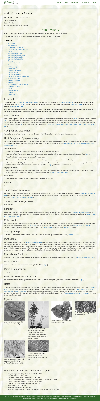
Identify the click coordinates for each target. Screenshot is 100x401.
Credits (94, 2)
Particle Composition (14, 74)
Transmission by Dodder (15, 59)
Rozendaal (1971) (66, 102)
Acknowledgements (14, 90)
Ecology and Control (14, 86)
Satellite (10, 82)
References (11, 94)
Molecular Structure (14, 78)
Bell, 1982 (26, 197)
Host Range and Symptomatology (18, 49)
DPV (66, 2)
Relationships (12, 65)
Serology (10, 61)
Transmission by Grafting (15, 57)
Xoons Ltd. (74, 398)
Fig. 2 (6, 120)
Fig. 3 (21, 124)
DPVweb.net (12, 3)
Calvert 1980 (76, 104)
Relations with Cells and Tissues (18, 84)
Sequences (75, 2)
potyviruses (33, 225)
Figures (10, 92)
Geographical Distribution (15, 47)
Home (59, 2)
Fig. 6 (45, 265)
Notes (10, 88)
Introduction (11, 43)
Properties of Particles (14, 70)
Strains (10, 51)
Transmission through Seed (16, 55)
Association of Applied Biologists (28, 396)
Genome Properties (14, 80)
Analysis (85, 2)
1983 (31, 197)
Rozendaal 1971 (84, 289)
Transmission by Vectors (15, 53)
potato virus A (48, 227)
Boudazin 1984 (17, 106)
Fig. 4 (87, 154)
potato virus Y (20, 104)
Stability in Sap (12, 67)
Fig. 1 (75, 119)
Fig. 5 (81, 280)
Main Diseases (12, 45)
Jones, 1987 (86, 293)
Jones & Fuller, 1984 (83, 124)
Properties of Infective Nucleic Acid (18, 76)
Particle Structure (13, 72)
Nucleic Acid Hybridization (16, 63)
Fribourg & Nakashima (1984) (28, 102)
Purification (11, 69)
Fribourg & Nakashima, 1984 (68, 124)
